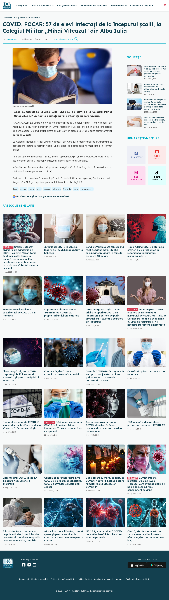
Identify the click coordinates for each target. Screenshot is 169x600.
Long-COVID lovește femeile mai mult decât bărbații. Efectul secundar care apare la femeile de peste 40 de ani (105, 251)
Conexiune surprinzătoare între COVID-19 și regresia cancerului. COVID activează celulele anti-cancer (63, 482)
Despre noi (24, 579)
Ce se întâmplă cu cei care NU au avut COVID (146, 373)
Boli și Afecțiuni (20, 17)
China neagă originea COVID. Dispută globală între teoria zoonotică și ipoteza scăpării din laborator (21, 376)
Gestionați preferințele (104, 579)
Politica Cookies (84, 579)
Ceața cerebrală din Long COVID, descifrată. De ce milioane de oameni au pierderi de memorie (104, 427)
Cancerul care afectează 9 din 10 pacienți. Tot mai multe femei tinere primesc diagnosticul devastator (155, 71)
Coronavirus (34, 17)
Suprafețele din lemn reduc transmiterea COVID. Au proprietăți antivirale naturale (61, 312)
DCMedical (7, 17)
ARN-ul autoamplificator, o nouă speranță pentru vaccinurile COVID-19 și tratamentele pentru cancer (63, 536)
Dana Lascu (11, 39)
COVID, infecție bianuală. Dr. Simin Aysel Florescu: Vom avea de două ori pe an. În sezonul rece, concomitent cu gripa (146, 483)
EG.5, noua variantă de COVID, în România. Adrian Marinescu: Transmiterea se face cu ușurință (63, 427)
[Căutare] (165, 5)
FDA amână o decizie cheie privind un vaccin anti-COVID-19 (146, 424)
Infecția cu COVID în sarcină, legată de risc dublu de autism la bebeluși (63, 250)
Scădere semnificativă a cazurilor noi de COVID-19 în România (19, 312)
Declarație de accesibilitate (138, 579)
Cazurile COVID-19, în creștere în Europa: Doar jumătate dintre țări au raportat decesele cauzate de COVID (105, 376)
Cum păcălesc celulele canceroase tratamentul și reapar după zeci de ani (154, 121)
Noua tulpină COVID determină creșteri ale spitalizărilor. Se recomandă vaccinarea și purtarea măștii (145, 251)
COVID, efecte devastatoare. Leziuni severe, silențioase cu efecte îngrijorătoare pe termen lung (145, 536)
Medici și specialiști (39, 579)
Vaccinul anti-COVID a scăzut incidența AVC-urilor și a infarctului (20, 480)
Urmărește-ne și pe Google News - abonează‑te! (42, 196)
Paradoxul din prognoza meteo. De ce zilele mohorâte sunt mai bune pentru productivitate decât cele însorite (155, 104)
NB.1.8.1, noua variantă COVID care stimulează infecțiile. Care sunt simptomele (104, 534)
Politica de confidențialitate (63, 579)
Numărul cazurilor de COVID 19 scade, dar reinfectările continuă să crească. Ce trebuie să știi (22, 425)
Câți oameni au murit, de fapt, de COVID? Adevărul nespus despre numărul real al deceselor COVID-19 (105, 482)
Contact (119, 579)
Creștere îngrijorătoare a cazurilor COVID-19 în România (62, 373)
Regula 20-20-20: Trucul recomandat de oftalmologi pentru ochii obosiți (154, 88)
